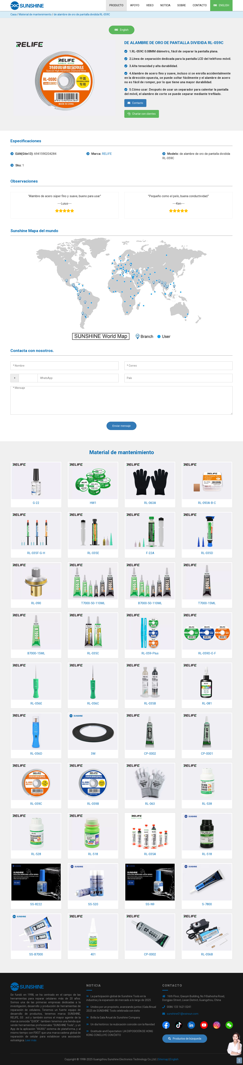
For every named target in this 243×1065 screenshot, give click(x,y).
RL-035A (150, 854)
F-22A (150, 553)
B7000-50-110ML (150, 603)
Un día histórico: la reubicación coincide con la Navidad (123, 1024)
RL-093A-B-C (207, 503)
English (221, 5)
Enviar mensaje (121, 425)
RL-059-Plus (150, 653)
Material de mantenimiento (35, 14)
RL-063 (150, 804)
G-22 (36, 503)
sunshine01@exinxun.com (182, 1013)
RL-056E (36, 703)
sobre (181, 5)
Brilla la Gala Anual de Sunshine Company (115, 1017)
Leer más (30, 1040)
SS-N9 (150, 904)
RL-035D (207, 553)
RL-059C (36, 804)
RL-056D (36, 753)
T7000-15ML (207, 603)
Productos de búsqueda (184, 1038)
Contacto (200, 5)
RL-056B (207, 954)
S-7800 (207, 904)
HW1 (93, 503)
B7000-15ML (36, 653)
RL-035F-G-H (36, 553)
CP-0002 (150, 753)
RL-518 (93, 854)
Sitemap (163, 1059)
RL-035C (93, 653)
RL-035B (150, 703)
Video (150, 5)
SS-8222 (36, 904)
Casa (13, 14)
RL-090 (36, 603)
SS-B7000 (36, 954)
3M (93, 753)
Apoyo (134, 5)
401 (93, 954)
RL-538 (207, 804)
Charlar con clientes (142, 113)
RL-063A (150, 503)
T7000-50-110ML (93, 603)
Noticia (165, 5)
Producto (116, 5)
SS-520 (93, 904)
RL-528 (36, 854)
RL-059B (93, 804)
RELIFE (107, 154)
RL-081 (207, 703)
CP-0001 (207, 753)
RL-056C (93, 703)
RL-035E (93, 553)
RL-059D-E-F (207, 653)
